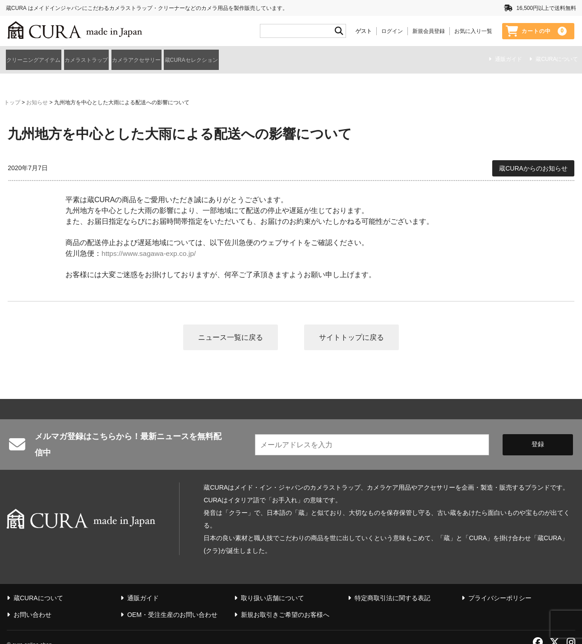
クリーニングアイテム (38, 59)
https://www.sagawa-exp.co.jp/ (150, 251)
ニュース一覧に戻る (230, 334)
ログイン (392, 31)
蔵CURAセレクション (273, 59)
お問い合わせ (32, 600)
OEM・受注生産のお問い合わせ (172, 600)
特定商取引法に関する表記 (392, 583)
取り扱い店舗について (272, 583)
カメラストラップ (117, 59)
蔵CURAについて (557, 60)
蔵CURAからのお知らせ (533, 165)
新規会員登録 (428, 31)
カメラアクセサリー (192, 59)
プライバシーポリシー (499, 583)
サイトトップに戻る (351, 334)
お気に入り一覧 (473, 31)
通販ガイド (508, 60)
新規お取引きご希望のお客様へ (285, 600)
